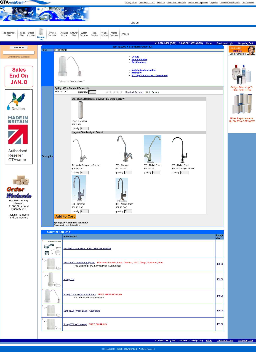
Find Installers (248, 3)
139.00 (220, 279)
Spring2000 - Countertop (75, 324)
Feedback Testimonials (230, 3)
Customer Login (225, 43)
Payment (213, 3)
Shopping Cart (245, 43)
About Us (161, 3)
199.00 (220, 264)
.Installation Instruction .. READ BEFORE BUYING (87, 248)
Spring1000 (68, 279)
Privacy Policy (131, 3)
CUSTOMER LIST (147, 3)
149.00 (220, 296)
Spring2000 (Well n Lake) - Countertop (81, 311)
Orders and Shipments (198, 3)
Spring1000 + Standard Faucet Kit (79, 294)
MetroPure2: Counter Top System (79, 262)
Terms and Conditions (176, 3)
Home (209, 43)
